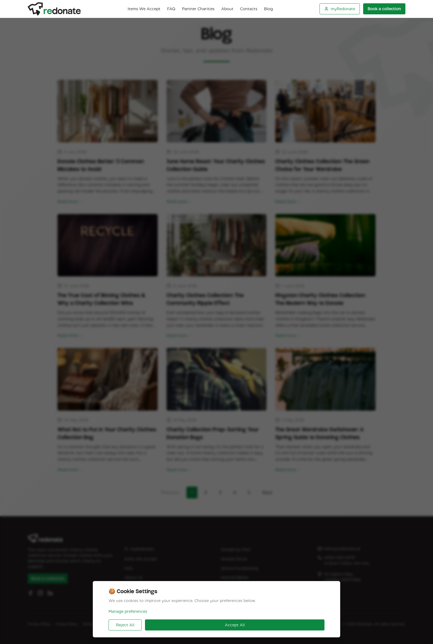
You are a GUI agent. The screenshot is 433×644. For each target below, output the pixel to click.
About (227, 9)
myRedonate (339, 9)
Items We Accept (144, 9)
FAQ (171, 9)
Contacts (248, 9)
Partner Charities (198, 9)
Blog (268, 9)
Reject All (125, 625)
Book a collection (384, 9)
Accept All (235, 625)
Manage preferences (128, 611)
